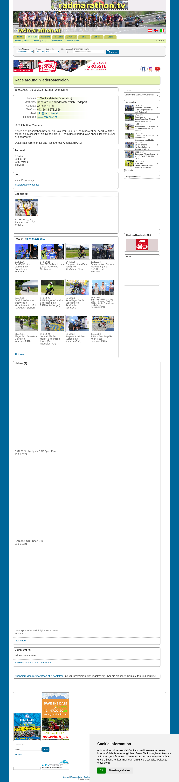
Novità (19, 37)
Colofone (87, 777)
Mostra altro (128, 170)
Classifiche (45, 37)
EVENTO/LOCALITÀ (81, 49)
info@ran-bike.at (47, 113)
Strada (26, 41)
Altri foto (19, 354)
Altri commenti (43, 662)
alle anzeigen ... (35, 238)
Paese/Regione (23, 49)
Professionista (56, 41)
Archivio (18, 754)
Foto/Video (58, 37)
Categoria (50, 49)
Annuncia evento (72, 41)
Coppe (44, 41)
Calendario (32, 37)
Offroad (36, 41)
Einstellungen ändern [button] (120, 770)
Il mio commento (24, 662)
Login (110, 37)
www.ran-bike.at (47, 117)
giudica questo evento (27, 184)
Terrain (38, 49)
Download (71, 37)
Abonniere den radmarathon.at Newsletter (39, 676)
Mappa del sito (76, 777)
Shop (84, 37)
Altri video (20, 640)
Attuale (18, 41)
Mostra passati (67, 49)
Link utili (97, 37)
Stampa (66, 777)
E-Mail (17, 749)
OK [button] (101, 770)
